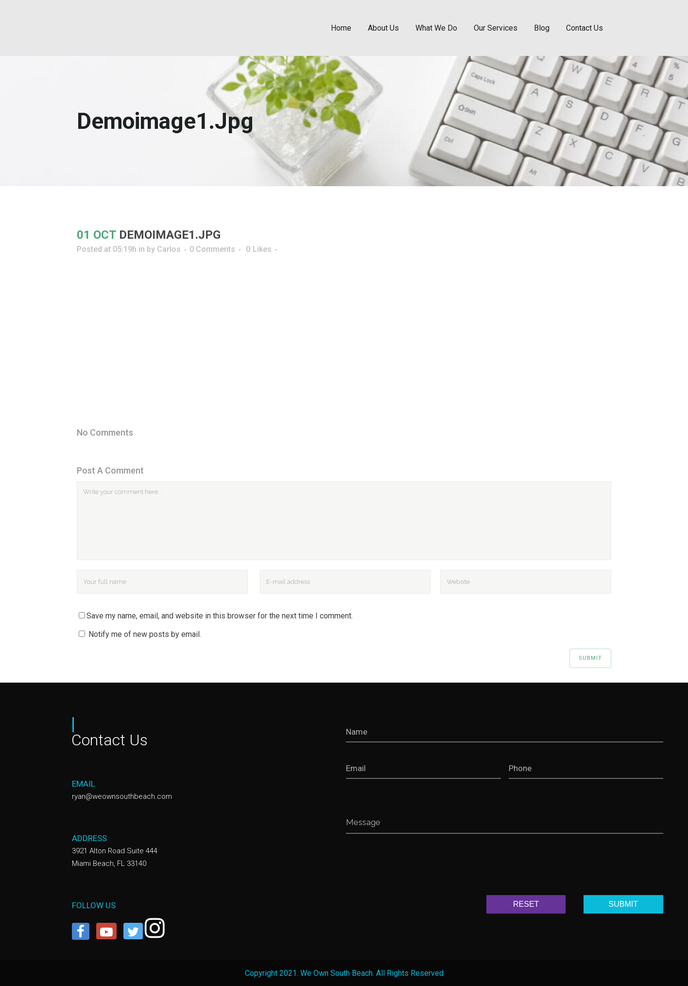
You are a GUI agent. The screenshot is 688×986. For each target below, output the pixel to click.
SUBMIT (623, 904)
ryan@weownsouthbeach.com (122, 796)
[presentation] (420, 866)
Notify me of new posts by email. (144, 634)
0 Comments (212, 249)
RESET (526, 904)
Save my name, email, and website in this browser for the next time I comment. (219, 615)
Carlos (169, 249)
